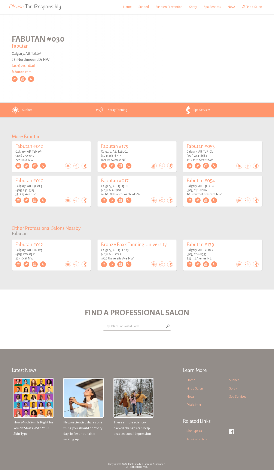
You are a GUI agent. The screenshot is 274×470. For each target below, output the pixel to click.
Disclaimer (193, 404)
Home (127, 7)
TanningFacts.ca (197, 439)
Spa (196, 110)
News (231, 7)
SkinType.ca (194, 431)
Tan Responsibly (35, 7)
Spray (193, 7)
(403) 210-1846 (23, 66)
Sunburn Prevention (169, 7)
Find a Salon (252, 7)
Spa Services (212, 7)
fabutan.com (22, 72)
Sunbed (143, 7)
